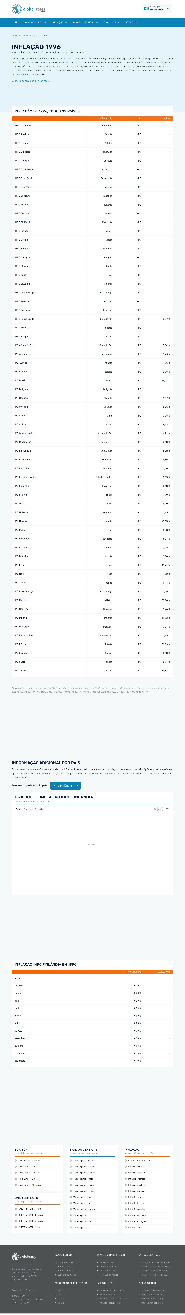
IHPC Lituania (22, 283)
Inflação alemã (133, 1167)
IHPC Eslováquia (24, 178)
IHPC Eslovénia (23, 187)
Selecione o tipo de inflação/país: (30, 785)
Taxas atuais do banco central (154, 1262)
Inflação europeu (134, 1197)
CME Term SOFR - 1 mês (28, 1209)
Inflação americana (136, 1173)
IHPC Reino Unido (24, 319)
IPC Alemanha (22, 354)
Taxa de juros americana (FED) (154, 1266)
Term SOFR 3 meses (107, 1275)
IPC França (21, 494)
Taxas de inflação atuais (151, 1290)
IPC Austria (21, 362)
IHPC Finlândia (23, 222)
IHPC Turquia (22, 336)
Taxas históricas (85, 22)
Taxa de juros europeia (82, 1191)
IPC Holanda (21, 512)
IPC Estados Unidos (26, 477)
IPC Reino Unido (24, 635)
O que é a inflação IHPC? (151, 1295)
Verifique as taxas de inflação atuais (31, 81)
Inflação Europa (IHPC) (150, 1299)
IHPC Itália (20, 275)
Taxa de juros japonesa (82, 1203)
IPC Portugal (22, 626)
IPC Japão (20, 582)
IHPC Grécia (21, 239)
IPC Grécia (20, 503)
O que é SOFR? (105, 1262)
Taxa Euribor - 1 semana (28, 1160)
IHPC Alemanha (23, 125)
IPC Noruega (22, 609)
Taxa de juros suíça (80, 1221)
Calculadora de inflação (138, 1160)
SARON (60, 1290)
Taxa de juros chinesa (82, 1185)
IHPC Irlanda (22, 266)
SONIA (59, 1299)
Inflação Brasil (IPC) (107, 1295)
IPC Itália (20, 573)
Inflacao (25, 35)
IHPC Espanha (23, 195)
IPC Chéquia (22, 406)
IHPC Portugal (22, 310)
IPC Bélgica (21, 371)
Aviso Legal (17, 1290)
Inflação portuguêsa (136, 1221)
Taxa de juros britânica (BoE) (153, 1270)
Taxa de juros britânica (82, 1173)
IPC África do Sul (24, 345)
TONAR (60, 1303)
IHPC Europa (22, 213)
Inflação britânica (135, 1179)
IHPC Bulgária (22, 151)
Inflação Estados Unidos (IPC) (112, 1299)
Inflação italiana (134, 1203)
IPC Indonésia (22, 538)
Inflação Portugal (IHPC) (151, 1303)
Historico (36, 35)
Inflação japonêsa (135, 1209)
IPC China (20, 424)
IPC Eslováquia (23, 450)
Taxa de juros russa (81, 1215)
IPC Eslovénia (22, 459)
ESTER (59, 1295)
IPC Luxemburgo (24, 591)
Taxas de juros (34, 22)
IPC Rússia (20, 644)
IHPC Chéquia (22, 160)
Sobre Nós (132, 22)
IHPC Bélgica (22, 143)
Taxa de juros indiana (81, 1197)
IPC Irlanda (21, 547)
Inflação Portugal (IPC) (109, 1303)
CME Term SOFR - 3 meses (29, 1215)
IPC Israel (20, 565)
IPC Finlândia (22, 486)
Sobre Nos (30, 1290)
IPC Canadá (21, 398)
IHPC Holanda (22, 248)
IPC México (21, 600)
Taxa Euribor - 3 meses (27, 1173)
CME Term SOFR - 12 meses (29, 1227)
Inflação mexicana (135, 1215)
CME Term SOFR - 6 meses (29, 1221)
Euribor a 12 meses (65, 1275)
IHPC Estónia (22, 204)
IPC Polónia (21, 617)
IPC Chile (20, 415)
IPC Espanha (22, 468)
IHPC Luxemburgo (25, 292)
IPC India (20, 530)
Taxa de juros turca (80, 1227)
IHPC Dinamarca (24, 169)
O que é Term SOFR (107, 1266)
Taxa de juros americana (83, 1160)
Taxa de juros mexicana (82, 1209)
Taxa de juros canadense (83, 1179)
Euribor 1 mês (63, 1266)
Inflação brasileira (135, 1185)
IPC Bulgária (22, 389)
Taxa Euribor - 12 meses (28, 1185)
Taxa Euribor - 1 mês (26, 1167)
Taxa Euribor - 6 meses (27, 1179)
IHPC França (22, 231)
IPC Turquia (21, 670)
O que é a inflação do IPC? (110, 1290)
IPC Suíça (20, 661)
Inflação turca (133, 1227)
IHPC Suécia (21, 327)
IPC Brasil (20, 380)
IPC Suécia (21, 653)
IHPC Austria (22, 134)
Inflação (59, 22)
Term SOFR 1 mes (106, 1270)
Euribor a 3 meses (65, 1270)
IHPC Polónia (22, 301)
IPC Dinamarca (23, 442)
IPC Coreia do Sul (24, 433)
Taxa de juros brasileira (82, 1167)
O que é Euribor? (64, 1262)
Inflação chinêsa (134, 1191)
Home (14, 35)
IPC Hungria (21, 521)
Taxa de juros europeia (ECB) (153, 1275)
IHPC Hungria (22, 257)
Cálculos (112, 22)
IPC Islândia (21, 556)
